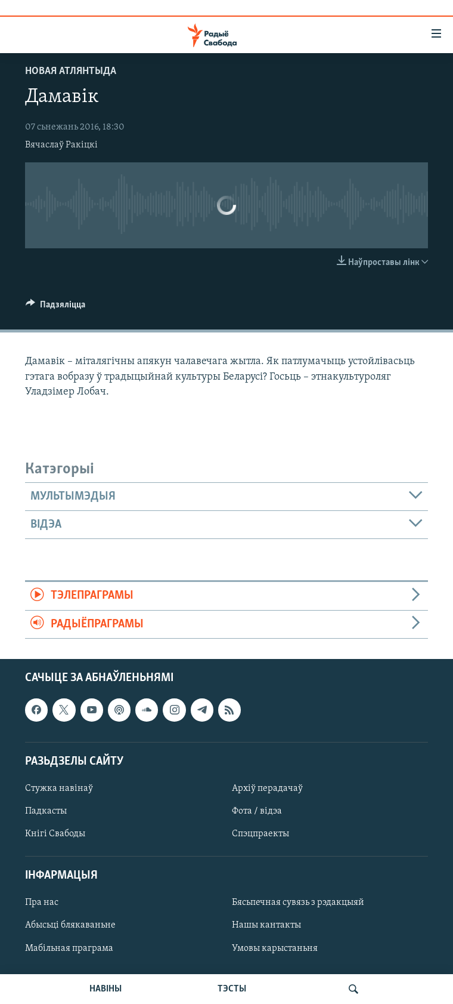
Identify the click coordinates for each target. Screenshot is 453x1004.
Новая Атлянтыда (70, 71)
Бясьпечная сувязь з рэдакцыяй (298, 903)
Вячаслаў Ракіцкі (61, 145)
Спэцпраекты (260, 834)
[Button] (55, 307)
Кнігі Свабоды (55, 834)
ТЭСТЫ (232, 989)
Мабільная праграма (69, 948)
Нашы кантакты (266, 926)
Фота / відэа (257, 811)
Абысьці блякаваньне (70, 926)
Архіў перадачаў (267, 788)
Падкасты (46, 811)
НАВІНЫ (105, 989)
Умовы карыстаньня (275, 948)
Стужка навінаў (59, 788)
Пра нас (41, 903)
